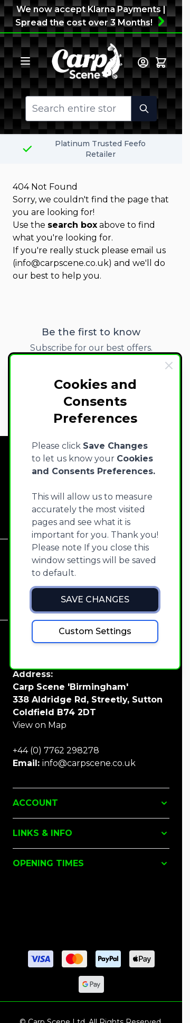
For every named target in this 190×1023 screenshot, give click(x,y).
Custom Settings (95, 631)
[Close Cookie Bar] (169, 365)
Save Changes (95, 599)
